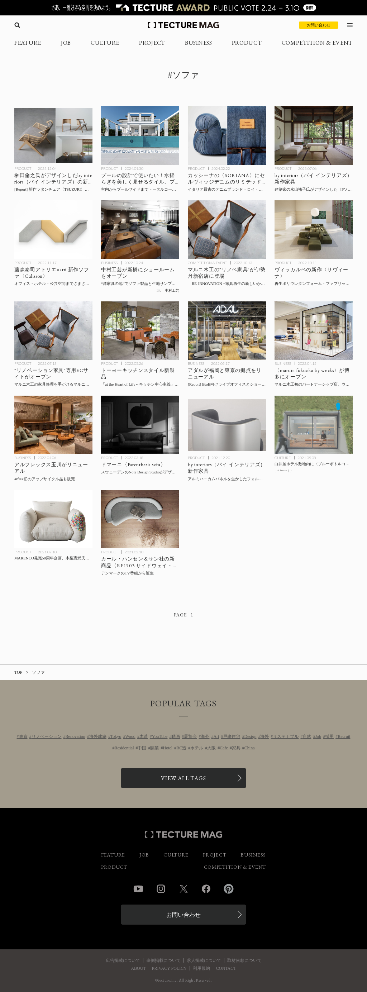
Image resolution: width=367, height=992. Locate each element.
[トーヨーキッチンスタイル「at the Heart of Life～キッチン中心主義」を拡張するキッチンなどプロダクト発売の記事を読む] (140, 330)
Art (216, 736)
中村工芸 (172, 290)
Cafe (224, 748)
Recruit (344, 736)
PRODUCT (247, 43)
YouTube (160, 736)
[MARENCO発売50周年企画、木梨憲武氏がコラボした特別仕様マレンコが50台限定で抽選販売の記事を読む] (53, 519)
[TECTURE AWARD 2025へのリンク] (183, 7)
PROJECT (152, 43)
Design (250, 736)
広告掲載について (123, 960)
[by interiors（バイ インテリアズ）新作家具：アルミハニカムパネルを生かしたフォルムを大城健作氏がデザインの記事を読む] (227, 425)
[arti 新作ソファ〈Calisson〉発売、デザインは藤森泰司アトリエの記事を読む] (53, 229)
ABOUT (138, 968)
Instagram (161, 889)
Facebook (206, 889)
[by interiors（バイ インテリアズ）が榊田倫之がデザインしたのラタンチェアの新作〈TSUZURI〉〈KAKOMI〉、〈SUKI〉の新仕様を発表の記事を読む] (53, 135)
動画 (175, 736)
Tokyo (115, 736)
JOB (66, 43)
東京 (23, 736)
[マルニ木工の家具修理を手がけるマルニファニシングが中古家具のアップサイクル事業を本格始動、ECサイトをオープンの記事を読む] (53, 330)
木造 (143, 736)
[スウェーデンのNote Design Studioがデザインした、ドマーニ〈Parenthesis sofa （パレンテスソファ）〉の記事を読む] (140, 425)
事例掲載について (163, 960)
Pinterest (229, 889)
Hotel (167, 748)
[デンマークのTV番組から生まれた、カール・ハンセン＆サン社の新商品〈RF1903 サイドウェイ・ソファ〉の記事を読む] (140, 519)
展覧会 (190, 736)
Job (318, 736)
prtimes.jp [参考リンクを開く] (283, 470)
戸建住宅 (231, 736)
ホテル (196, 748)
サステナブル (286, 736)
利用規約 (201, 968)
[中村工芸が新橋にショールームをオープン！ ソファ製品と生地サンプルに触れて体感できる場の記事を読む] (140, 229)
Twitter (183, 889)
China (249, 748)
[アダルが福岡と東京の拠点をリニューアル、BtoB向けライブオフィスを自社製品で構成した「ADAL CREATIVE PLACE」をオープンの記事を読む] (227, 330)
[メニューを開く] (350, 25)
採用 (329, 736)
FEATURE (27, 43)
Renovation (75, 736)
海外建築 (97, 736)
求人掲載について (204, 960)
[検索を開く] (17, 25)
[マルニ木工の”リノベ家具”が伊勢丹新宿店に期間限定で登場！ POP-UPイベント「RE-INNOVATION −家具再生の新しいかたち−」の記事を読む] (227, 229)
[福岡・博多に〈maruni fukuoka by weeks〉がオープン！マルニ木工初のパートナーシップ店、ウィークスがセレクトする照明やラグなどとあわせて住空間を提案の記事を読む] (314, 330)
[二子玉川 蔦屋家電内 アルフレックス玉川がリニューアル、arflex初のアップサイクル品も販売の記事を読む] (53, 425)
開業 (154, 748)
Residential (124, 748)
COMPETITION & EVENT (317, 43)
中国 (142, 748)
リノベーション (47, 736)
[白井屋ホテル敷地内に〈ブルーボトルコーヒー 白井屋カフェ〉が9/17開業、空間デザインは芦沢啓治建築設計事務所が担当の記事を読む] (314, 425)
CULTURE (105, 43)
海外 (205, 736)
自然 (306, 736)
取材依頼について (244, 960)
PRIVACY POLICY (169, 968)
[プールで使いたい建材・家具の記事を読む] (140, 135)
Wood (130, 736)
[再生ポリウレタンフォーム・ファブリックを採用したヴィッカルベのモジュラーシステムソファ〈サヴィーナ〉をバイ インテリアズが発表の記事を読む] (314, 229)
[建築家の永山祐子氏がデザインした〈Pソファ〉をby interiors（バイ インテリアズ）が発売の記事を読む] (314, 135)
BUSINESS (198, 43)
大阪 (211, 748)
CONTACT (226, 968)
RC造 (181, 748)
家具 (236, 748)
